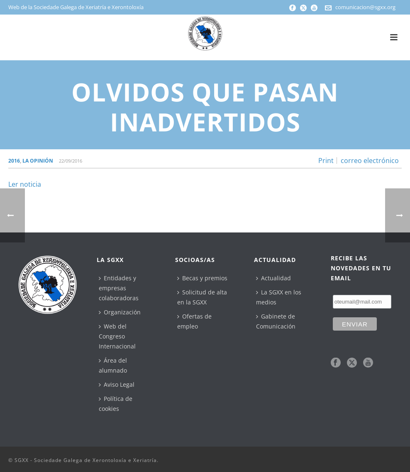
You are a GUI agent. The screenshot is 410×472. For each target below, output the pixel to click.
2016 (14, 160)
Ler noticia (24, 184)
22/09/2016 (70, 161)
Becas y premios (202, 278)
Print (326, 160)
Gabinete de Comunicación (275, 321)
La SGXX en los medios (278, 297)
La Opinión (37, 160)
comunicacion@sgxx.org (365, 7)
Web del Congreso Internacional (117, 336)
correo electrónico (370, 160)
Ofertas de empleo (194, 321)
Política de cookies (115, 404)
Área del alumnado (113, 365)
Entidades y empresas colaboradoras (119, 288)
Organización (120, 312)
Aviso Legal (116, 384)
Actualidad (273, 278)
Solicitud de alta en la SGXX (202, 297)
